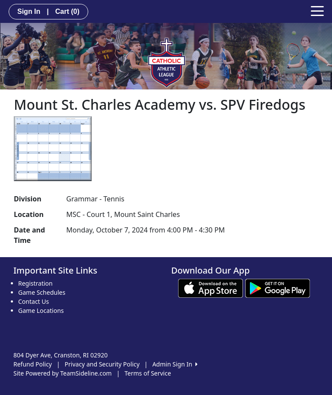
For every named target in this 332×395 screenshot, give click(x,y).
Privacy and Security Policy (102, 364)
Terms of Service (147, 373)
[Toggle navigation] (317, 10)
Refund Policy (32, 364)
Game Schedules (41, 292)
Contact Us (33, 301)
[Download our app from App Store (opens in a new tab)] (210, 288)
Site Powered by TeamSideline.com (62, 373)
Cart (67, 11)
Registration (35, 283)
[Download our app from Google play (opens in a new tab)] (277, 288)
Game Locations (41, 310)
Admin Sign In (174, 364)
